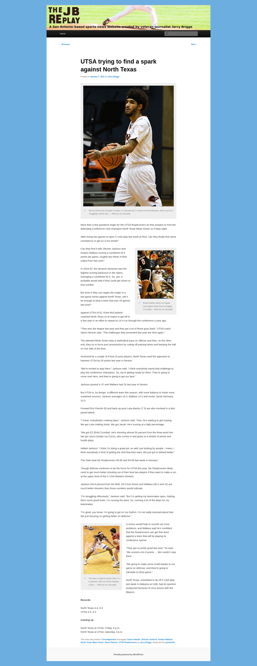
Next (194, 44)
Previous (64, 44)
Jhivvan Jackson (149, 639)
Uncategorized (109, 639)
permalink (170, 642)
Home (63, 33)
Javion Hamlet (133, 639)
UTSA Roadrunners (128, 642)
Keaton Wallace (165, 639)
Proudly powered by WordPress (128, 654)
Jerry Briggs (113, 76)
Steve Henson (111, 642)
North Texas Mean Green (92, 642)
